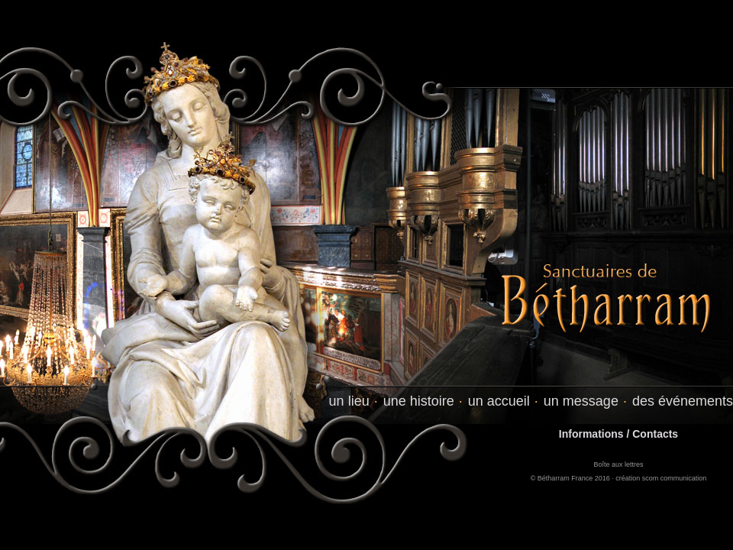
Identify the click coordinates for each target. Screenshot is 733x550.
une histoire (418, 401)
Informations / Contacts (618, 434)
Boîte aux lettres (618, 464)
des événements (682, 401)
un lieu (349, 401)
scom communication (674, 478)
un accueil (499, 401)
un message (581, 401)
